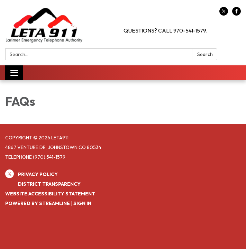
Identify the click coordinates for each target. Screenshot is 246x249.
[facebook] (236, 13)
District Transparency (49, 184)
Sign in (82, 203)
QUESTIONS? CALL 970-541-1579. (165, 30)
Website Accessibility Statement (50, 194)
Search (205, 54)
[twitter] (223, 13)
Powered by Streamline (37, 203)
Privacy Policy (38, 174)
